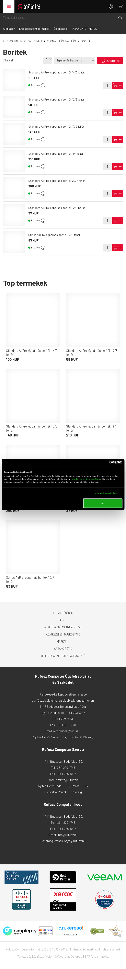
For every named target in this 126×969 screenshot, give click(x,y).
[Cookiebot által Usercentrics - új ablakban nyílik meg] (105, 463)
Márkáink (63, 641)
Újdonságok (61, 28)
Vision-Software (55, 956)
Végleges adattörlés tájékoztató (63, 655)
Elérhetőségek (63, 613)
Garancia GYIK (63, 648)
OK (102, 503)
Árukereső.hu (70, 934)
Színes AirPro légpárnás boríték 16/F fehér (54, 234)
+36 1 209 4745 (65, 767)
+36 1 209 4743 (65, 822)
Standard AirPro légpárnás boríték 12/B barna (56, 207)
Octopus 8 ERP (80, 956)
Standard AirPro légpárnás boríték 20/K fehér (56, 180)
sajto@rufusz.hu (74, 841)
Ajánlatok (9, 28)
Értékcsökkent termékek (34, 28)
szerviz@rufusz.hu (68, 780)
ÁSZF (63, 620)
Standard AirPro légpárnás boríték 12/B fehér (56, 99)
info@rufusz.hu (68, 835)
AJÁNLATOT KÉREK (84, 28)
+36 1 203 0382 (75, 712)
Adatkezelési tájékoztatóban (86, 479)
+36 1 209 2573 (63, 719)
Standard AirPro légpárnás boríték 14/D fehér (56, 72)
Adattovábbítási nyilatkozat (63, 627)
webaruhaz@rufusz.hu (67, 731)
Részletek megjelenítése (106, 493)
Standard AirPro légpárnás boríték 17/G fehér (56, 126)
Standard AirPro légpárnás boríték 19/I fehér (55, 153)
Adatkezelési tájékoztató (63, 634)
